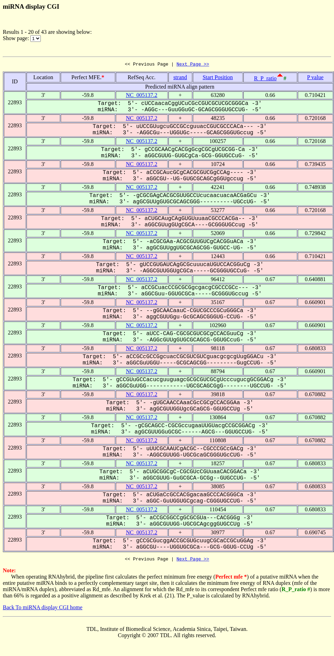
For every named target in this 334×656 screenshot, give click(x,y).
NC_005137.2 (141, 96)
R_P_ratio (265, 79)
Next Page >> (192, 65)
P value (315, 78)
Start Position (218, 78)
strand (180, 78)
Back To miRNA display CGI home (42, 609)
